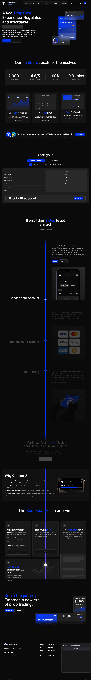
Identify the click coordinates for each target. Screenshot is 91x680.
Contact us (63, 3)
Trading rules (47, 3)
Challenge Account (29, 3)
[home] (9, 3)
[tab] (36, 160)
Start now (45, 459)
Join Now (76, 648)
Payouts (56, 3)
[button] (88, 3)
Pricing (38, 3)
